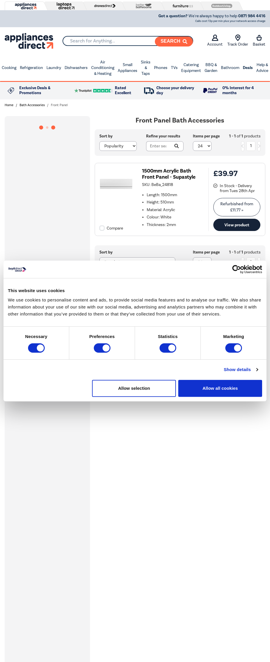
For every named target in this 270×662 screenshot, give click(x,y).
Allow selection (134, 388)
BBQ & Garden (211, 67)
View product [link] (236, 224)
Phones (160, 67)
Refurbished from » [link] (236, 206)
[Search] (174, 41)
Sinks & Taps (145, 68)
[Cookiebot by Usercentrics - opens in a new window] (236, 269)
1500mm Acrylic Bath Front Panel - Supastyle (168, 174)
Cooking (9, 67)
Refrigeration (31, 67)
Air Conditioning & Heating (102, 68)
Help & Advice (262, 67)
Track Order (237, 41)
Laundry (53, 67)
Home (9, 105)
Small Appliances (127, 67)
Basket (259, 41)
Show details (237, 369)
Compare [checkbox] (115, 228)
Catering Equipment (191, 67)
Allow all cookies (220, 388)
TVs (174, 67)
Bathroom (230, 67)
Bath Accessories (32, 105)
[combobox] (128, 41)
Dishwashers (76, 67)
